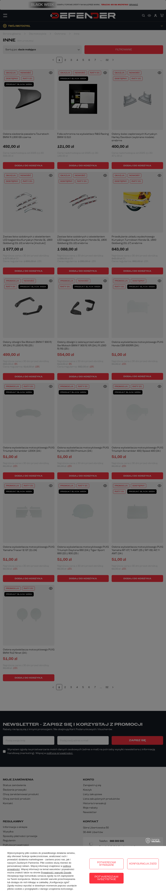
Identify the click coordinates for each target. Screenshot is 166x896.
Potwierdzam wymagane (106, 863)
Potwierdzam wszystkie (106, 878)
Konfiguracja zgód (143, 863)
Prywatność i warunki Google (56, 872)
